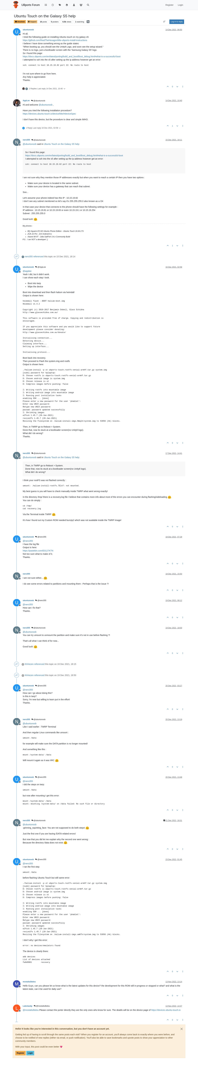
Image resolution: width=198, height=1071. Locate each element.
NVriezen (29, 664)
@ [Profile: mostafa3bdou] (31, 1010)
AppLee (26, 100)
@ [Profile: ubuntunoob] (45, 105)
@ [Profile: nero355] (28, 541)
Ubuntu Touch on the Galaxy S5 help (61, 144)
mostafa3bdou (29, 982)
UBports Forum (31, 4)
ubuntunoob (28, 30)
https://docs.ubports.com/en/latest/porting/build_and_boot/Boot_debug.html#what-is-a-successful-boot (72, 56)
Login (30, 1053)
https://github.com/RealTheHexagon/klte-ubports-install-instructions (55, 40)
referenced (38, 256)
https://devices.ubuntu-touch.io (166, 1010)
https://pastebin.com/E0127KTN (38, 550)
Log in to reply (177, 22)
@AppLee (40, 267)
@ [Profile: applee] (27, 271)
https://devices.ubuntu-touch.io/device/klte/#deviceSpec (49, 113)
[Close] (181, 1029)
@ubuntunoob (38, 101)
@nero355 (40, 537)
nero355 (26, 140)
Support (32, 22)
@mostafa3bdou (42, 1006)
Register (20, 1053)
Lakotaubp (27, 1006)
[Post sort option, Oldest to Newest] (164, 21)
